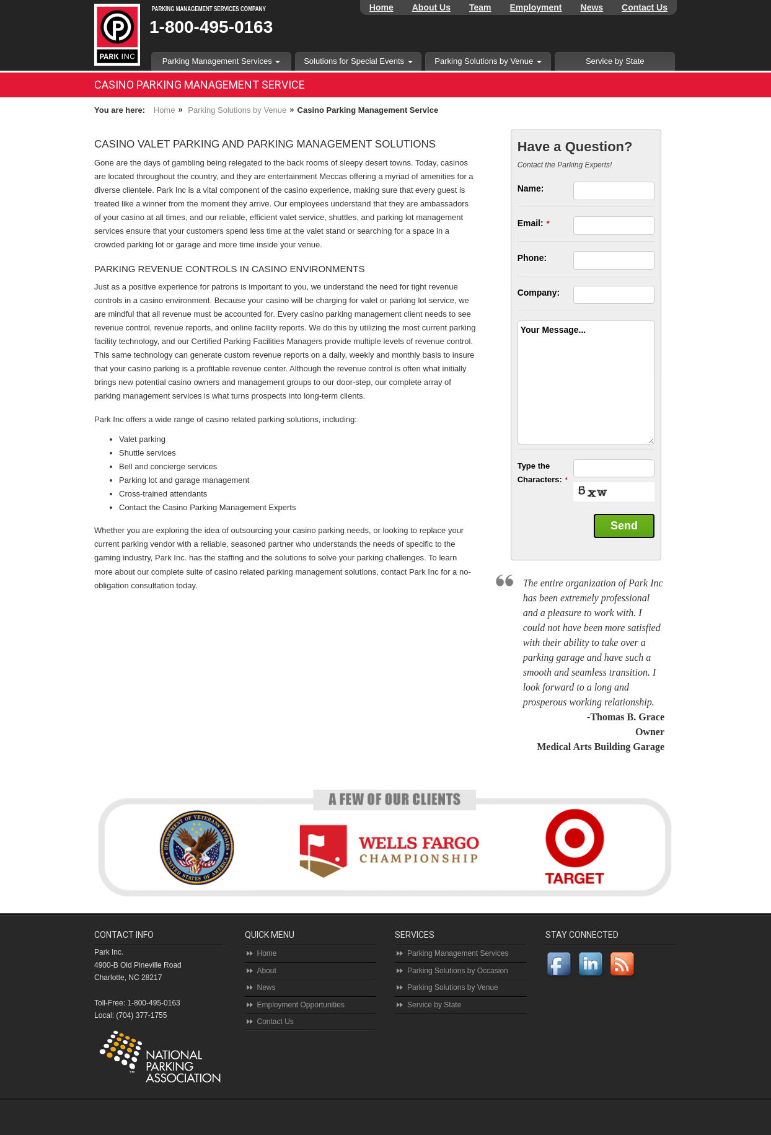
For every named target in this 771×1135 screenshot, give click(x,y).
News (592, 7)
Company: (539, 293)
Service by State (615, 61)
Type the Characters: (542, 472)
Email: (534, 223)
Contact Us (644, 7)
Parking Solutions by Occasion (457, 970)
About (266, 970)
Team (480, 7)
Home (381, 7)
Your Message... (553, 330)
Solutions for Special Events (358, 61)
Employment (536, 7)
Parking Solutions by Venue (488, 61)
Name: (531, 188)
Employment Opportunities (301, 1004)
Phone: (532, 258)
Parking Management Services (221, 61)
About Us (431, 7)
